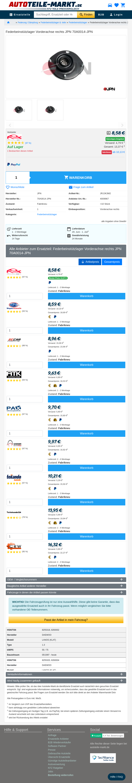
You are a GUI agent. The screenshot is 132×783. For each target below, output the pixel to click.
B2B (101, 14)
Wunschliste (15, 187)
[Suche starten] (86, 14)
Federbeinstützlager (78, 22)
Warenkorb (78, 177)
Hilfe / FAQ (116, 776)
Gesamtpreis (112, 261)
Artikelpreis (90, 262)
